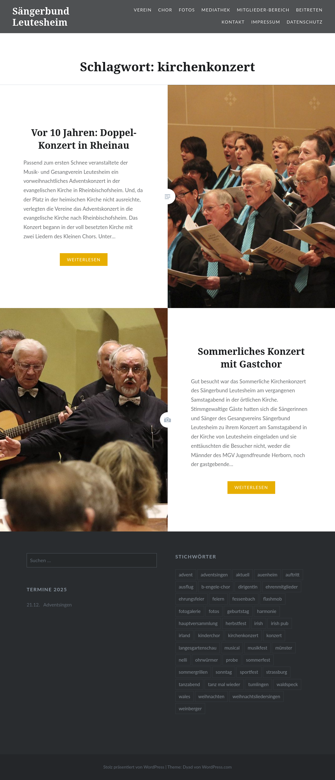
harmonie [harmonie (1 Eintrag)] (266, 611)
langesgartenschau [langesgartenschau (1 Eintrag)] (198, 647)
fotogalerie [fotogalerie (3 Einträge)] (190, 611)
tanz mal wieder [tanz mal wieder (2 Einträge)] (224, 684)
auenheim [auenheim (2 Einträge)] (267, 574)
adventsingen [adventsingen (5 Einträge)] (214, 574)
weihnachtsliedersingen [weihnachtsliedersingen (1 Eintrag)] (256, 696)
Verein (143, 9)
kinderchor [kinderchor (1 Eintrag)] (209, 635)
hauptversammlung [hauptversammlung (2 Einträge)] (198, 623)
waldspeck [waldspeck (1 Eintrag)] (287, 684)
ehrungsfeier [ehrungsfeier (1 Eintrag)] (192, 599)
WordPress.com (217, 766)
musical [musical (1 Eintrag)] (232, 647)
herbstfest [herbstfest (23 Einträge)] (236, 623)
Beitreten (309, 9)
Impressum (265, 21)
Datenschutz (305, 21)
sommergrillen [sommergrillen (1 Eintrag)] (193, 672)
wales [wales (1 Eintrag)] (184, 696)
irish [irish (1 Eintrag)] (258, 623)
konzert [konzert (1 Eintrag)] (274, 635)
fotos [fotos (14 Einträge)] (214, 611)
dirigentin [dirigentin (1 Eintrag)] (248, 586)
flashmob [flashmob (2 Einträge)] (272, 599)
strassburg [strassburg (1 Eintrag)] (276, 672)
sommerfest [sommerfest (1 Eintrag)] (258, 660)
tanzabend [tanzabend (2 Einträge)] (189, 684)
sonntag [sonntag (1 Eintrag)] (224, 672)
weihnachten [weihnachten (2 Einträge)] (211, 696)
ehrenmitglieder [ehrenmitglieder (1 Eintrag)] (282, 586)
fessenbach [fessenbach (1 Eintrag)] (243, 599)
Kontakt (233, 21)
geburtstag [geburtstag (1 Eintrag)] (238, 611)
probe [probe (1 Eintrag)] (232, 660)
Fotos (187, 9)
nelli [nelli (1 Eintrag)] (183, 660)
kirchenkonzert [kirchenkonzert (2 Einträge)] (243, 635)
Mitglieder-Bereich (263, 9)
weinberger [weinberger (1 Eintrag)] (190, 708)
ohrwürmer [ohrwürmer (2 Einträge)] (206, 660)
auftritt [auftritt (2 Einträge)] (292, 574)
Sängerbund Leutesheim (40, 17)
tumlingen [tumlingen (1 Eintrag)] (258, 684)
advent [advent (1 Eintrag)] (186, 574)
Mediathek (215, 9)
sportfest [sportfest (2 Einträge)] (249, 672)
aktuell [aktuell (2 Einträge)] (242, 574)
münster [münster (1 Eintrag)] (283, 647)
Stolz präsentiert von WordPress (133, 766)
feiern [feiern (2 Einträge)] (218, 599)
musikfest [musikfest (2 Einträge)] (257, 647)
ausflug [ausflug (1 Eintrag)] (186, 586)
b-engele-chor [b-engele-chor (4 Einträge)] (215, 586)
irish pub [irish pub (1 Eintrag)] (280, 623)
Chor (165, 9)
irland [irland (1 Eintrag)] (184, 635)
